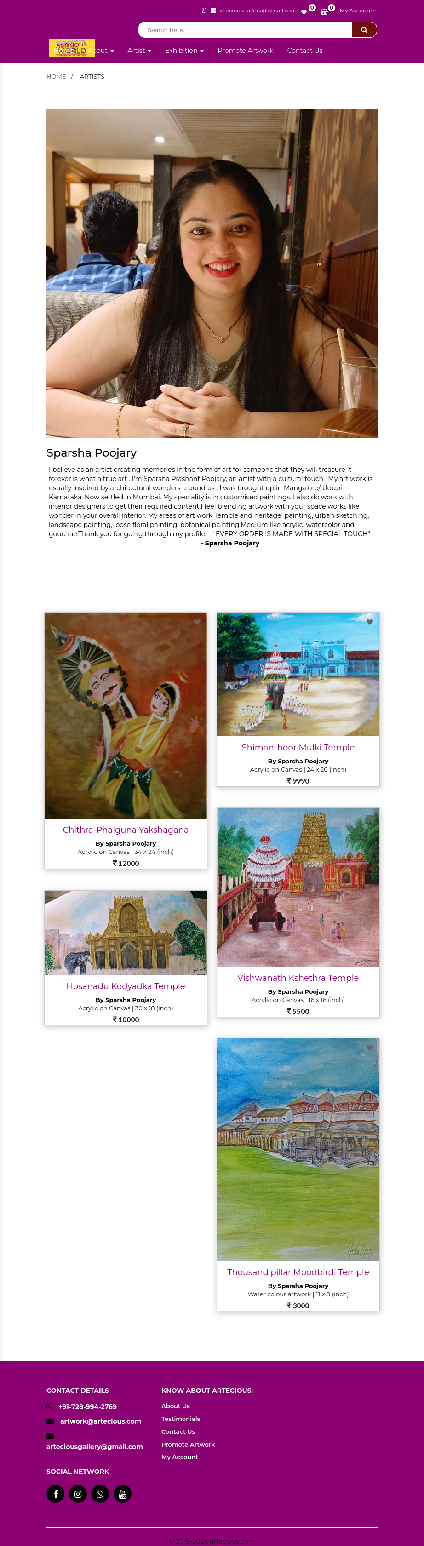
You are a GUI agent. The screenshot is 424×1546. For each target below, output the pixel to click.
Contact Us (305, 50)
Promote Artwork (245, 50)
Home (64, 50)
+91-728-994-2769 (81, 1407)
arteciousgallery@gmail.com (94, 1447)
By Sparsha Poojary (126, 843)
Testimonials (180, 1418)
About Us (175, 1405)
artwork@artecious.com (100, 1421)
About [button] (100, 50)
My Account (357, 10)
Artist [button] (140, 50)
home (56, 76)
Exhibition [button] (184, 50)
